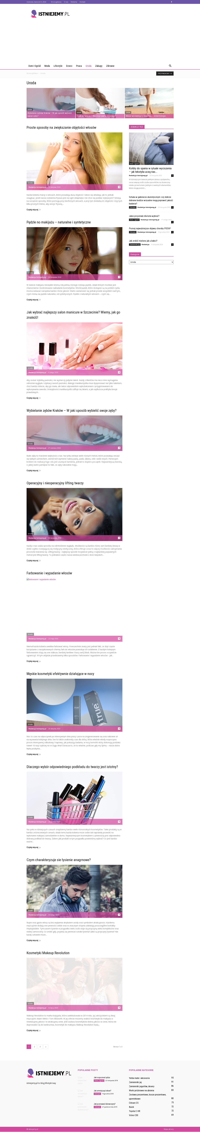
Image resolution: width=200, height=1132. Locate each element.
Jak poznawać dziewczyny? (104, 1104)
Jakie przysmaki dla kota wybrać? (144, 216)
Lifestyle (58, 65)
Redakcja (145, 244)
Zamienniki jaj (135, 244)
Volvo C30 (133, 1115)
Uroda (88, 65)
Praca (79, 65)
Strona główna (56, 2)
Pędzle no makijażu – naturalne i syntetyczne (59, 222)
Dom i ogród (34, 65)
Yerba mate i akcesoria (139, 1078)
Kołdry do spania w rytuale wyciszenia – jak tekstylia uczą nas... (150, 170)
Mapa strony (169, 1129)
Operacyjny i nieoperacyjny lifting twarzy (55, 483)
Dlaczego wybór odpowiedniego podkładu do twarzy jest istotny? (72, 767)
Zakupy (98, 65)
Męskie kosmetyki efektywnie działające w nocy (60, 674)
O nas (66, 2)
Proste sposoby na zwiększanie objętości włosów (61, 127)
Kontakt (82, 2)
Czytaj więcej (34, 210)
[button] (170, 66)
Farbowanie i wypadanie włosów (49, 573)
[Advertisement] (100, 42)
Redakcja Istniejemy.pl (37, 187)
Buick (131, 1107)
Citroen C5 (133, 1102)
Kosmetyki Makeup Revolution (48, 953)
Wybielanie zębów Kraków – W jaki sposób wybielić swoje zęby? (71, 410)
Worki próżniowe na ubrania (141, 1090)
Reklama (74, 2)
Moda (47, 65)
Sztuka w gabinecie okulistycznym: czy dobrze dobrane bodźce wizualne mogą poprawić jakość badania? (151, 200)
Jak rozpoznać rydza (102, 1077)
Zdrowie (110, 65)
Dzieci (69, 65)
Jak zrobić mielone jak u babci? (143, 240)
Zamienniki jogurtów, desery (141, 1086)
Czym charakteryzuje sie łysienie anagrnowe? (59, 860)
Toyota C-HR (134, 1111)
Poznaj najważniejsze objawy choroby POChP (150, 228)
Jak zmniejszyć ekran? (102, 1091)
